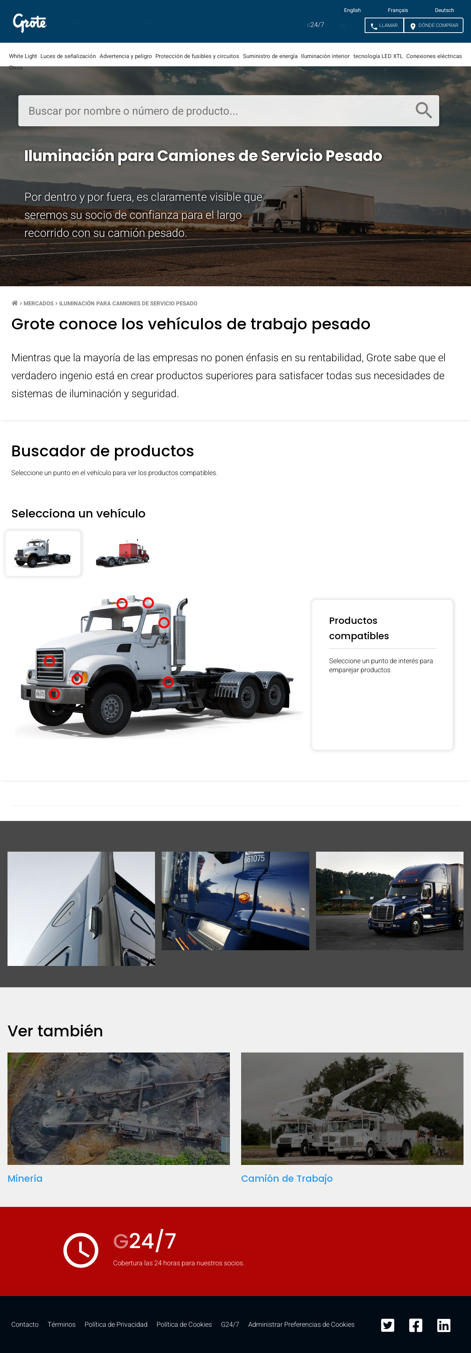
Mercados (142, 21)
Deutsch (444, 10)
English (352, 10)
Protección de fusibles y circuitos (197, 56)
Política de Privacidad (116, 1325)
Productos (80, 21)
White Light (23, 56)
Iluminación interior (325, 56)
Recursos (202, 21)
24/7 (315, 25)
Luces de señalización (68, 56)
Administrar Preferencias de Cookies (301, 1325)
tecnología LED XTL (378, 56)
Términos (62, 1325)
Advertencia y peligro (126, 56)
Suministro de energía (270, 56)
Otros (16, 68)
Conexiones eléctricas (434, 56)
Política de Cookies (184, 1325)
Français (398, 10)
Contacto (25, 1325)
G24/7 (230, 1325)
